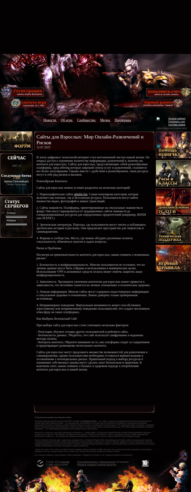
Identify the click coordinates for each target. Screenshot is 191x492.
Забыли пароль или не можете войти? (172, 128)
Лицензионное (108, 462)
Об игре (67, 120)
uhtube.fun (81, 194)
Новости (50, 120)
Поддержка (123, 120)
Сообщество (86, 120)
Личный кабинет (177, 118)
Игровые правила (87, 464)
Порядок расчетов (106, 464)
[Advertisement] (95, 27)
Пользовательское (87, 462)
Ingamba (65, 462)
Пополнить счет (176, 121)
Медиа (105, 120)
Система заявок (176, 124)
